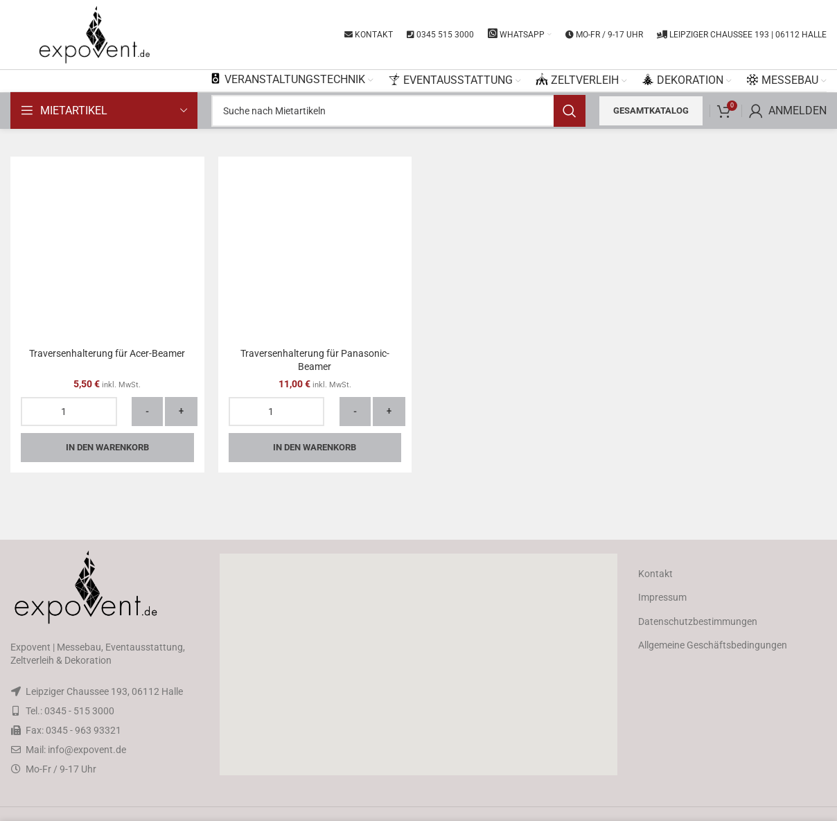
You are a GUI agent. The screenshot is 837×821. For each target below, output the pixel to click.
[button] (418, 664)
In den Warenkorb (107, 447)
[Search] (398, 111)
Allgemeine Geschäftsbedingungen (712, 645)
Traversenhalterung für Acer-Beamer (107, 353)
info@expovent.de (87, 749)
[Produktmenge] (69, 411)
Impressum (662, 597)
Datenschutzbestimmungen (697, 621)
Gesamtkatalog (651, 110)
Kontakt (655, 573)
